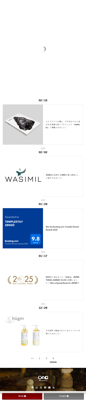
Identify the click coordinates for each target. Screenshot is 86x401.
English (64, 396)
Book (22, 396)
